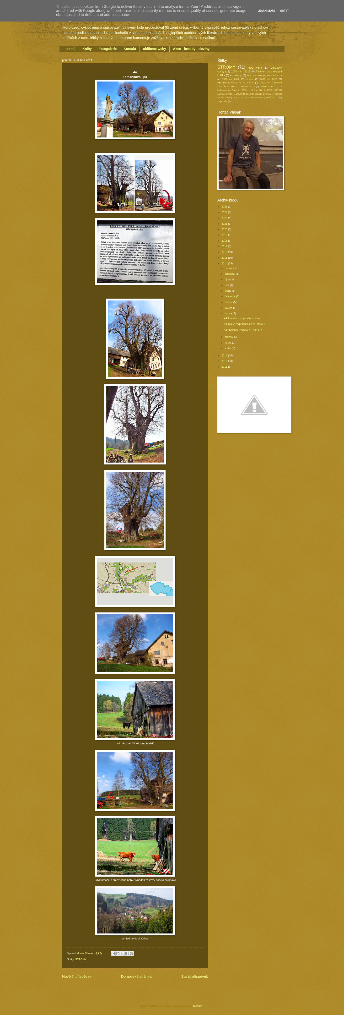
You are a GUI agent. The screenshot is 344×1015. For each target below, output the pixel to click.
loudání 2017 (272, 97)
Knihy (87, 49)
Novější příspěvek (76, 976)
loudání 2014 (248, 86)
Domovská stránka (136, 976)
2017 (224, 246)
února (228, 342)
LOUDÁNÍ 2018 (243, 94)
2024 (224, 212)
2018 (224, 240)
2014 (224, 263)
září (227, 285)
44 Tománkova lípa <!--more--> (242, 318)
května (229, 307)
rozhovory (236, 75)
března (229, 336)
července (230, 296)
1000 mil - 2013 (240, 71)
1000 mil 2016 (255, 75)
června (229, 302)
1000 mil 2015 (268, 79)
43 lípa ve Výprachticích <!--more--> (245, 323)
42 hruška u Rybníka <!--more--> (243, 329)
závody (249, 79)
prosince (230, 268)
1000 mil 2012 (230, 79)
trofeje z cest (267, 86)
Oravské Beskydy (263, 94)
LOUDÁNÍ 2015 (270, 90)
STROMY (80, 959)
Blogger (197, 1005)
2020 (224, 229)
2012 (224, 361)
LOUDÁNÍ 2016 (224, 94)
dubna (229, 313)
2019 (224, 235)
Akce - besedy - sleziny (191, 49)
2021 (224, 223)
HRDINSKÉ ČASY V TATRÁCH (235, 82)
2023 (224, 218)
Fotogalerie (108, 49)
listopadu (230, 273)
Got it (284, 10)
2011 (224, 366)
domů (70, 49)
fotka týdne (255, 67)
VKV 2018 (238, 97)
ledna (228, 348)
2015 (224, 257)
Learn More (266, 10)
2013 (224, 355)
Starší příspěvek (194, 976)
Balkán (255, 90)
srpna (228, 290)
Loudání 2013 (274, 75)
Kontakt (130, 49)
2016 (224, 252)
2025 (224, 206)
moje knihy (222, 101)
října (228, 279)
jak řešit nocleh (254, 97)
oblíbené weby (154, 49)
